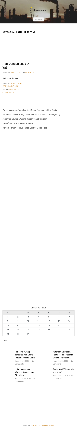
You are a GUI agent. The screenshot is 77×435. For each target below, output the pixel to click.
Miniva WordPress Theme (43, 426)
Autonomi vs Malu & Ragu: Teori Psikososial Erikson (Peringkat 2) (31, 114)
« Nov (4, 341)
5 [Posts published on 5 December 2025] (48, 317)
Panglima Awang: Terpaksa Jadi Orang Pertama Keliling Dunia (29, 110)
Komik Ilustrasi (17, 83)
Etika (10, 89)
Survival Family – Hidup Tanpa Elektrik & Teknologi (24, 128)
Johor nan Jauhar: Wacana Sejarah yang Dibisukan (24, 119)
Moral (17, 89)
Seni (16, 86)
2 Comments (8, 93)
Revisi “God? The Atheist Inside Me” (18, 123)
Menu (40, 19)
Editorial (29, 72)
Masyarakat (8, 86)
